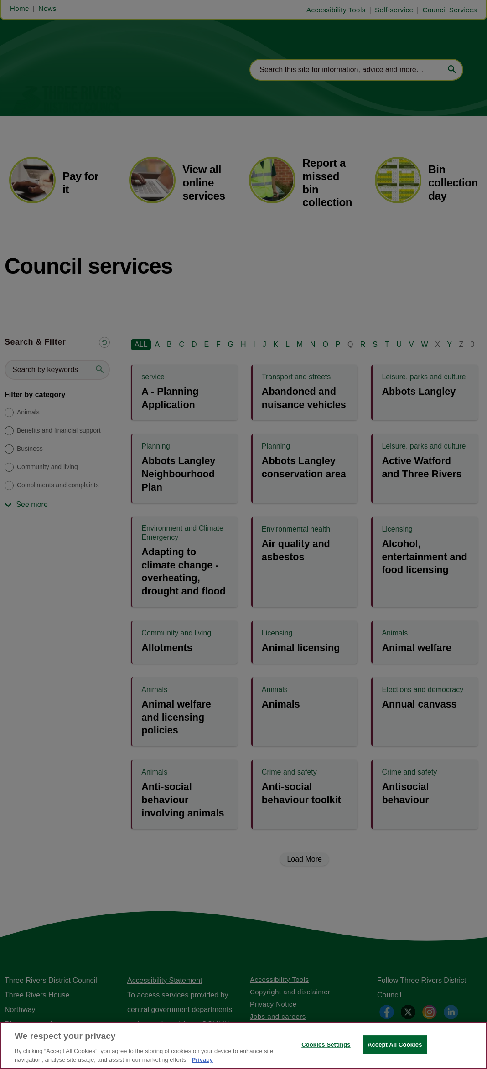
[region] (243, 1045)
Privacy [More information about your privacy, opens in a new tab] (202, 1059)
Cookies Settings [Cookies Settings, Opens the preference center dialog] (326, 1044)
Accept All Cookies (395, 1044)
